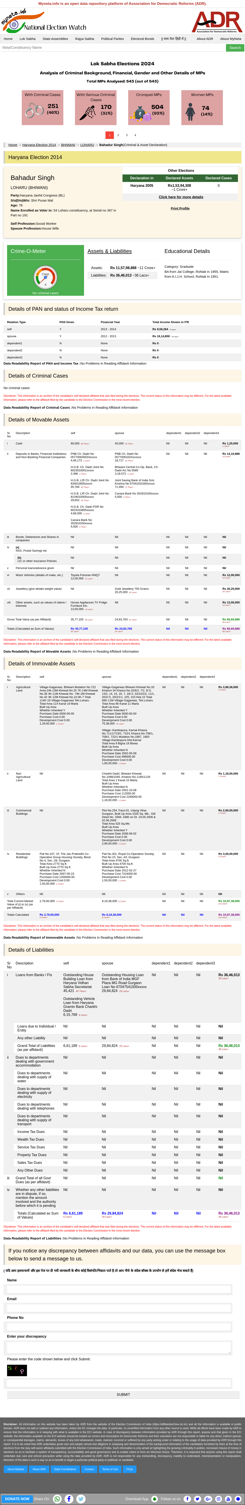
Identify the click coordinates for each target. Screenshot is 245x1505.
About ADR (205, 39)
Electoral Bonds (142, 39)
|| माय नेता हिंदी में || (173, 39)
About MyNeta (230, 39)
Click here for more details (181, 197)
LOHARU (87, 145)
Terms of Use (110, 1469)
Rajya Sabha (84, 39)
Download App (137, 1499)
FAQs (129, 1469)
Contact (89, 1469)
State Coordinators (65, 1469)
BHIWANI (68, 145)
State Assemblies (55, 39)
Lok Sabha (28, 39)
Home (8, 39)
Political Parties (112, 39)
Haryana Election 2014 (39, 145)
